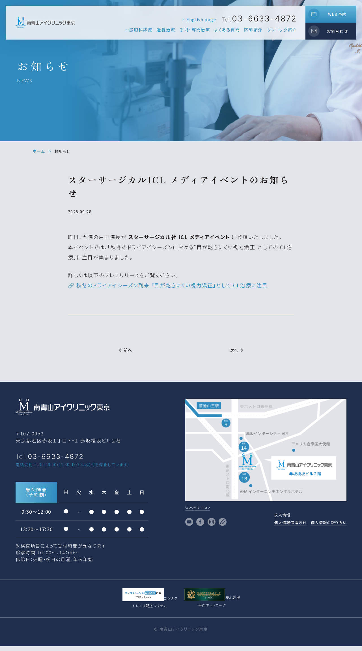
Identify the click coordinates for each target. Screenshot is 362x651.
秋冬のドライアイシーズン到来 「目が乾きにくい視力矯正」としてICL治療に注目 (172, 285)
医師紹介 (253, 29)
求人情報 (269, 516)
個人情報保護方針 (279, 525)
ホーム (39, 151)
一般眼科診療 (139, 29)
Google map (200, 508)
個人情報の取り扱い (324, 525)
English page (201, 19)
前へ (124, 350)
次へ (237, 350)
